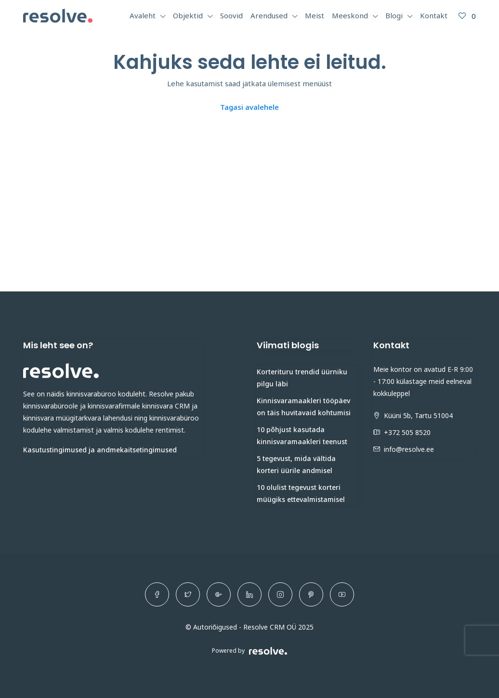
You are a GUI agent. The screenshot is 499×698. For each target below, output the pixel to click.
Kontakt (433, 15)
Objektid (188, 15)
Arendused (269, 15)
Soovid (231, 15)
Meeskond (350, 15)
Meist (314, 15)
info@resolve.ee (409, 449)
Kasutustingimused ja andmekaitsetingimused (100, 449)
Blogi (394, 15)
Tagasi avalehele (249, 107)
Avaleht (143, 15)
